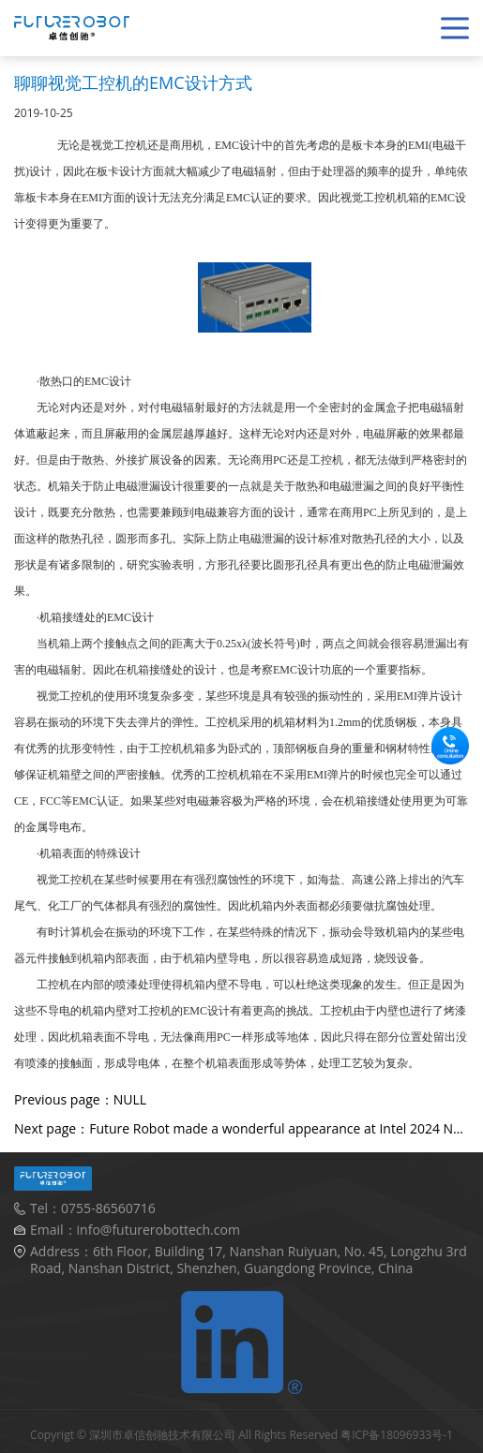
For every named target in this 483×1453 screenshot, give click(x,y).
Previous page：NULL (80, 1099)
